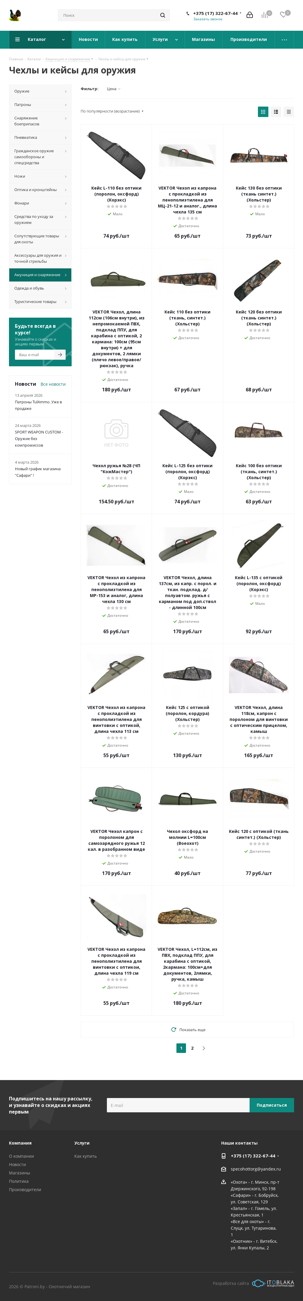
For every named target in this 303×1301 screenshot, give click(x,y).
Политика (19, 1181)
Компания (20, 1143)
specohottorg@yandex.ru (256, 1169)
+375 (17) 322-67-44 (215, 13)
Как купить (85, 1156)
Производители (25, 1189)
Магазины (19, 1173)
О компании (21, 1156)
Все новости (53, 384)
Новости (17, 1164)
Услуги (82, 1143)
